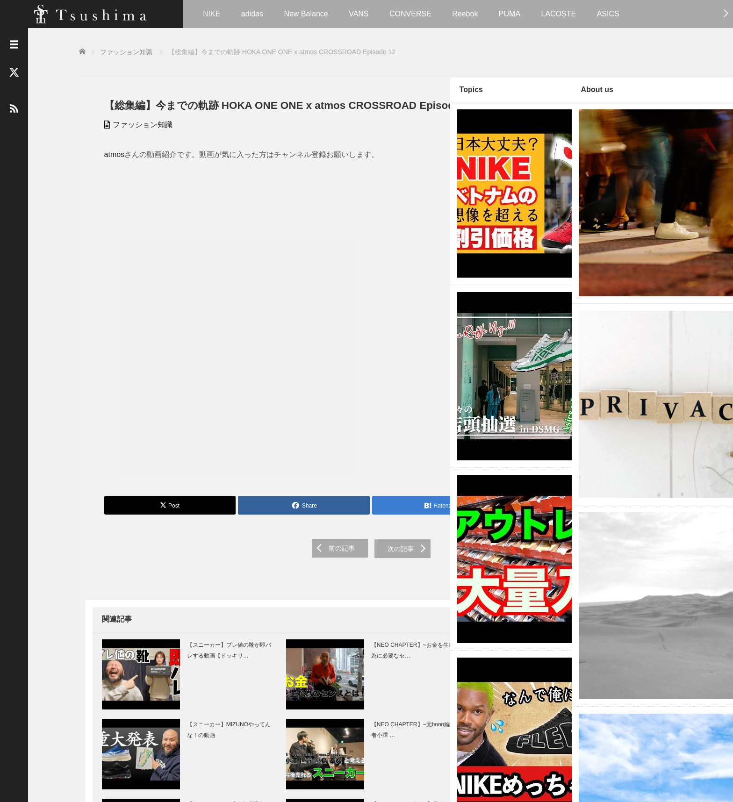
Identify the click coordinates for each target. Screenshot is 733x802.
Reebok (465, 14)
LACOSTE (558, 14)
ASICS (608, 14)
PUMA (509, 14)
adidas (252, 14)
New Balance (306, 14)
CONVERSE (410, 14)
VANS (358, 14)
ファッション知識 (136, 137)
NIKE (211, 14)
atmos (108, 167)
